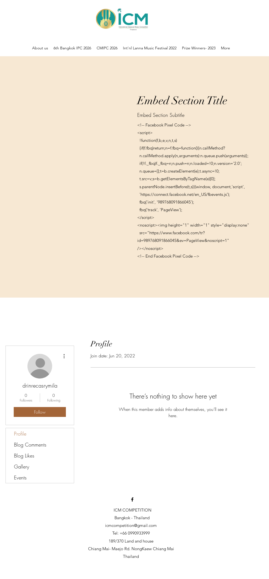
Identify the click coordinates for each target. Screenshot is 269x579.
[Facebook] (132, 499)
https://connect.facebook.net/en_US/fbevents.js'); (185, 194)
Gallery (21, 466)
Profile (20, 433)
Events (20, 477)
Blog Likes (24, 455)
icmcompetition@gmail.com (131, 525)
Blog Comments (30, 444)
